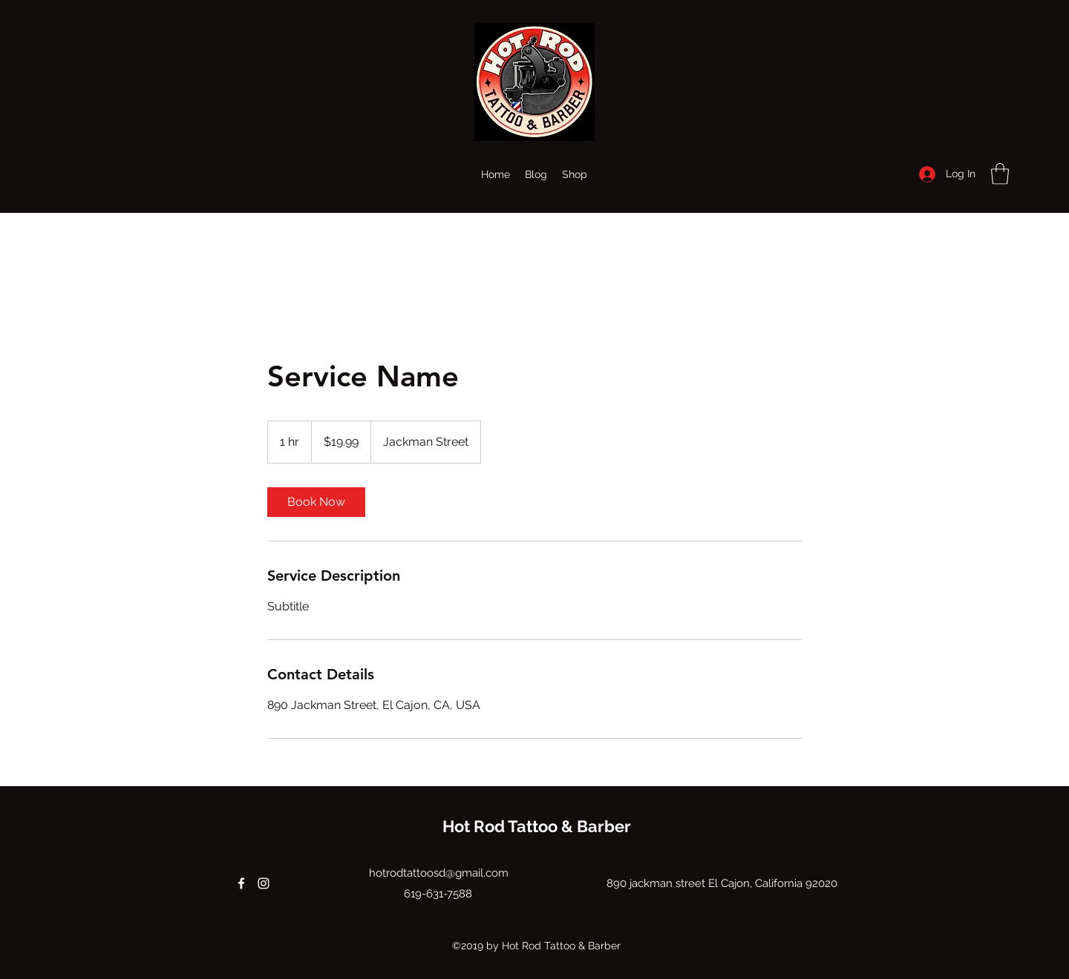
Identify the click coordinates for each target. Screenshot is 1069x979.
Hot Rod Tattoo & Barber (536, 826)
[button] (1000, 174)
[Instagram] (263, 883)
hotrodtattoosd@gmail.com (439, 873)
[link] (316, 502)
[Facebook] (241, 883)
